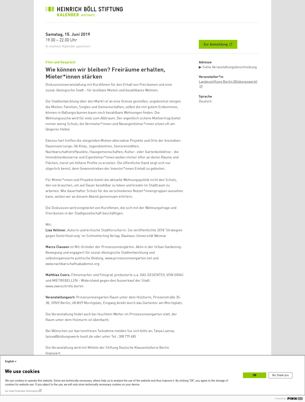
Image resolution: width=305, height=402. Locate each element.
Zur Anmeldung (216, 44)
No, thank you (280, 375)
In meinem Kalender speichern (68, 46)
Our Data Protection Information (21, 391)
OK (255, 375)
